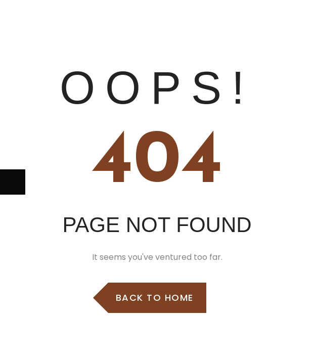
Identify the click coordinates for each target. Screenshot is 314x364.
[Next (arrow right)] (12, 182)
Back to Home (155, 297)
